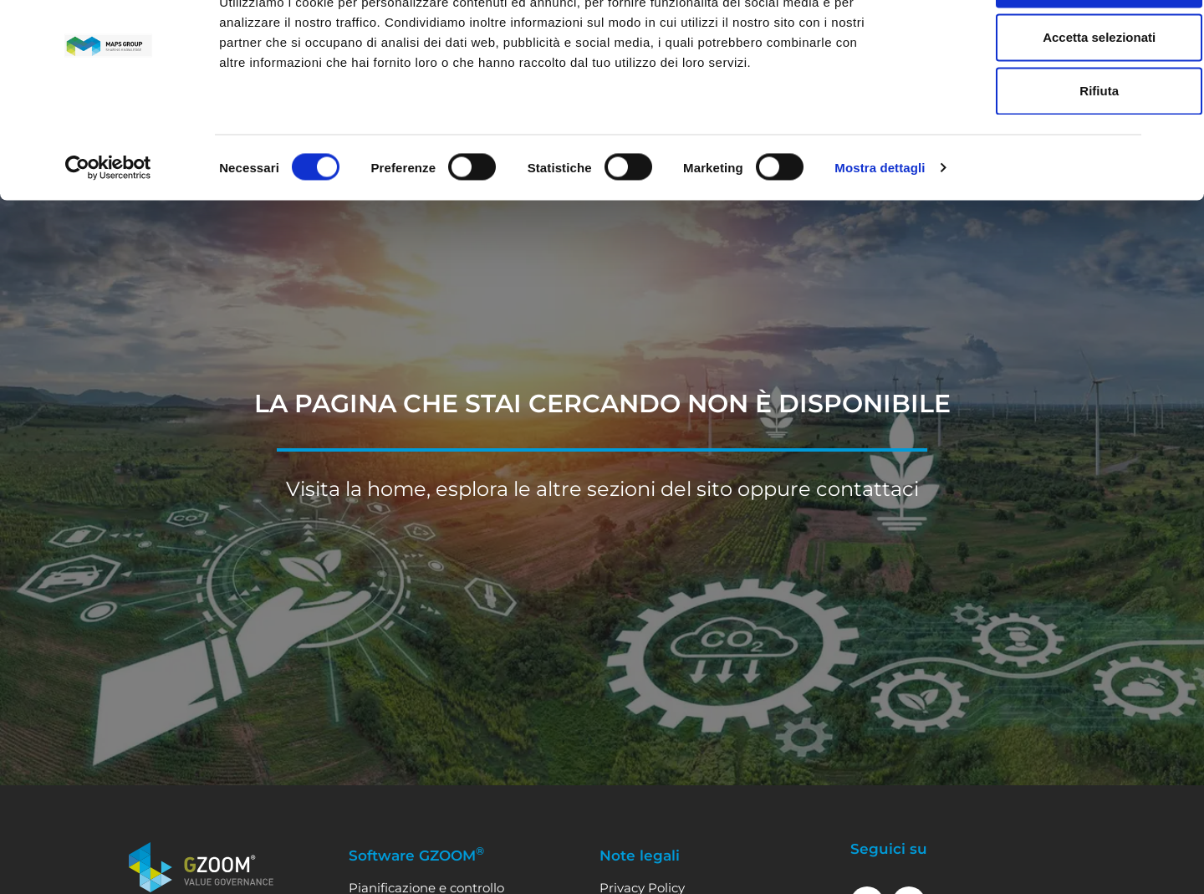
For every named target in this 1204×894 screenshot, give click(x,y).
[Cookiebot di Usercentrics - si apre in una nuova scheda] (108, 227)
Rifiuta (1022, 150)
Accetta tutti (1022, 43)
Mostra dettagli (879, 227)
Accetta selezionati (1021, 96)
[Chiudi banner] (1178, 26)
